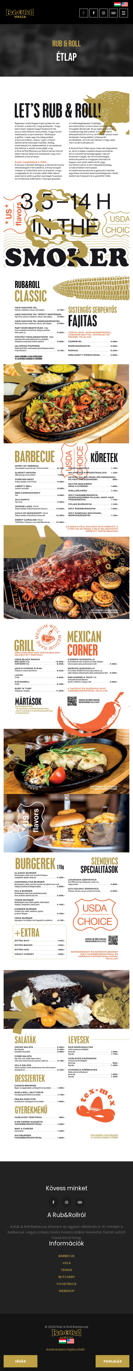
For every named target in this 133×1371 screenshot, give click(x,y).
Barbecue (66, 1256)
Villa (67, 1263)
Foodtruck (67, 1284)
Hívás (20, 1361)
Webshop (66, 1291)
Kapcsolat (84, 13)
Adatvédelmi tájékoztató (65, 1349)
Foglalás (113, 1361)
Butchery (66, 1277)
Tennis (66, 1270)
